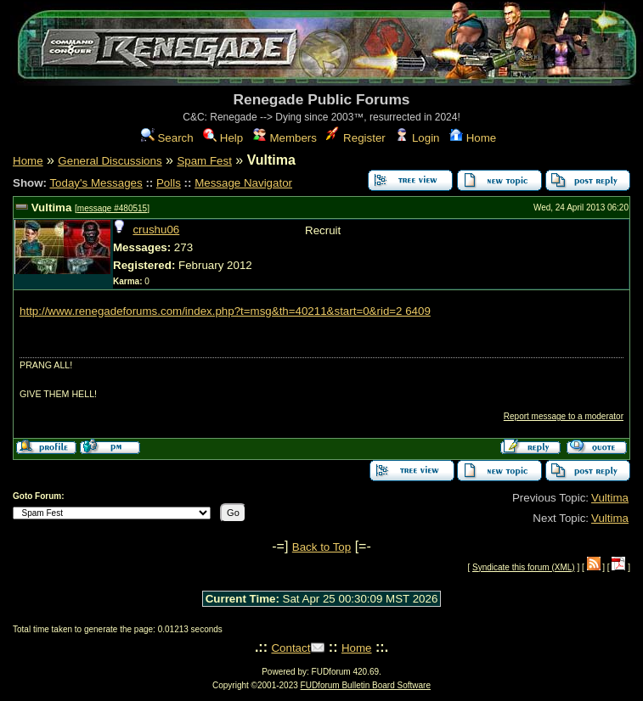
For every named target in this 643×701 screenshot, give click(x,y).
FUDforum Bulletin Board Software (366, 685)
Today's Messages (95, 183)
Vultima (51, 207)
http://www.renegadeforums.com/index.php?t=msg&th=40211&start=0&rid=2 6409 (225, 311)
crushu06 (156, 229)
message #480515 (112, 208)
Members (285, 138)
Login (417, 138)
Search (167, 138)
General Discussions (109, 160)
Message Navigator (243, 183)
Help (223, 138)
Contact (290, 648)
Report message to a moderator (563, 416)
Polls (168, 183)
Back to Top (321, 547)
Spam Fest (204, 160)
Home (472, 138)
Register (355, 138)
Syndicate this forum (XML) (523, 567)
